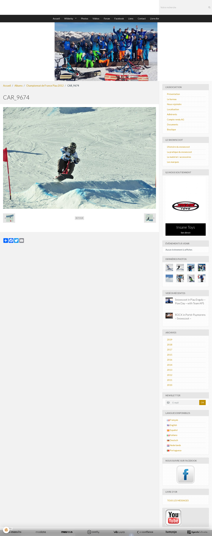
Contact (142, 18)
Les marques (173, 162)
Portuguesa (174, 450)
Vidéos (96, 18)
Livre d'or (154, 18)
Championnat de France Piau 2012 (45, 85)
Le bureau (171, 99)
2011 (169, 380)
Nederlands (174, 445)
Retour (79, 218)
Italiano (172, 435)
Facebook (119, 18)
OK (202, 402)
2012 (169, 375)
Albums (19, 85)
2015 (169, 355)
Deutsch (172, 440)
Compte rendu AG (175, 119)
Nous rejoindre (174, 104)
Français (172, 420)
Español (172, 430)
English (172, 425)
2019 (169, 339)
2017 (169, 349)
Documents (172, 124)
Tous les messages (178, 500)
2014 (169, 365)
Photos (84, 18)
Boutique (171, 129)
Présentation (173, 94)
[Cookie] (6, 530)
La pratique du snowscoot (179, 152)
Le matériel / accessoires (179, 157)
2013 (169, 370)
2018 (169, 344)
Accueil (56, 18)
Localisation (173, 109)
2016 (169, 360)
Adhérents (172, 114)
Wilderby (69, 18)
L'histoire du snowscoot (178, 147)
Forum (107, 18)
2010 (169, 385)
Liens (130, 18)
